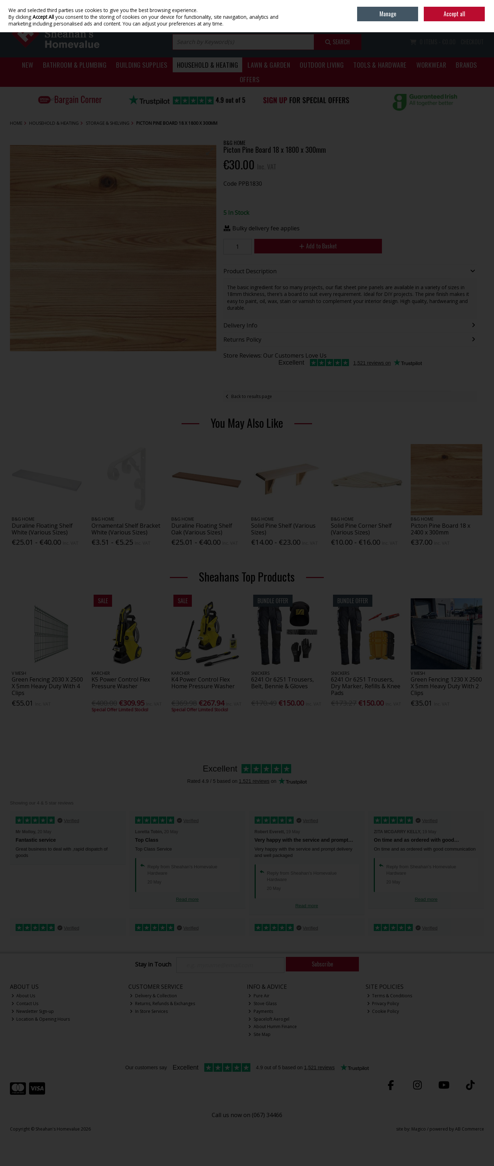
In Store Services (149, 1011)
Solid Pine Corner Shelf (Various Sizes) (361, 529)
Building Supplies (141, 64)
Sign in (465, 21)
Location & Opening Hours (40, 1019)
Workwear (431, 64)
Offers (249, 79)
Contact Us (25, 1003)
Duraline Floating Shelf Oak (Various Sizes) (201, 529)
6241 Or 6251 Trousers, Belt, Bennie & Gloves (282, 683)
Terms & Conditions (389, 996)
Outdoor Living (322, 64)
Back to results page (251, 396)
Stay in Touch (153, 964)
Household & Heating (207, 64)
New (27, 64)
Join (480, 21)
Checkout (472, 42)
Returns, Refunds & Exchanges (162, 1003)
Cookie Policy (383, 1011)
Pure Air (259, 996)
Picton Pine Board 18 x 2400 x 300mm (440, 529)
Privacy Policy (383, 1003)
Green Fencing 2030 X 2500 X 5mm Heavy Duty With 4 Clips (47, 686)
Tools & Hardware (380, 64)
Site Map (259, 1034)
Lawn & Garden (269, 64)
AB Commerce (469, 1129)
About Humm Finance (272, 1027)
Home (435, 5)
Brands (466, 64)
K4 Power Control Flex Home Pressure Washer (203, 683)
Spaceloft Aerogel (268, 1019)
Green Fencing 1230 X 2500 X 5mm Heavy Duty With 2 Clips (446, 686)
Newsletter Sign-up (32, 1011)
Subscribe (322, 964)
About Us (23, 996)
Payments (260, 1011)
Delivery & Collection (153, 996)
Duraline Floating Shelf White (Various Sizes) (42, 529)
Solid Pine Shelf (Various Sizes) (283, 529)
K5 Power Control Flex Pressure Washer (120, 683)
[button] (210, 151)
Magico (418, 1129)
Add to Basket (318, 246)
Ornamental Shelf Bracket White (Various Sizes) (125, 529)
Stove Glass (262, 1003)
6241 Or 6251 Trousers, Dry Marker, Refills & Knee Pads (365, 686)
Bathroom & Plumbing (75, 64)
